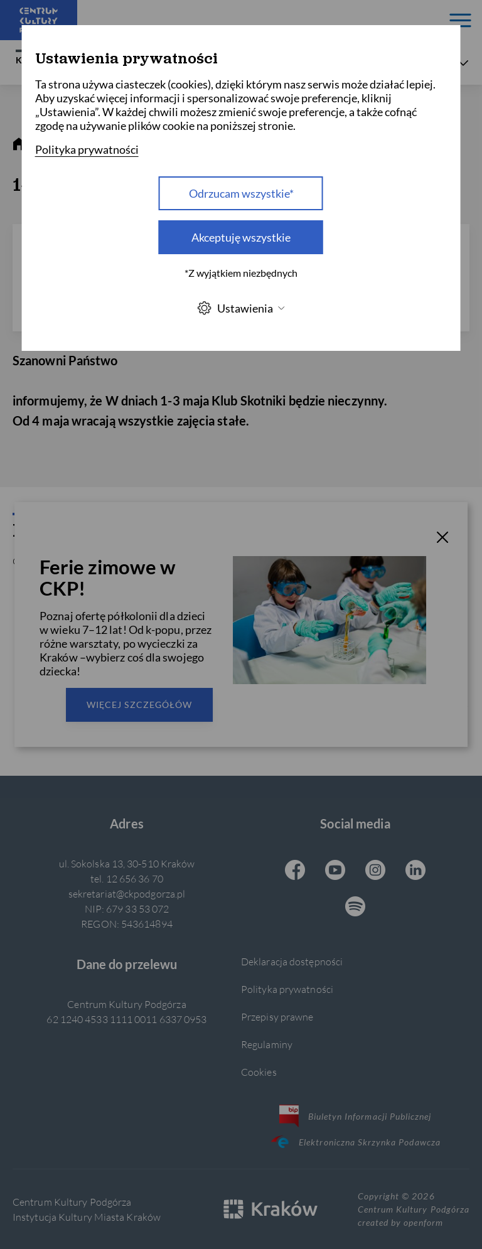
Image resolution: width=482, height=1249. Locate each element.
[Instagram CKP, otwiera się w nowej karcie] (375, 871)
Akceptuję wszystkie (241, 237)
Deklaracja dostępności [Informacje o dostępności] (292, 961)
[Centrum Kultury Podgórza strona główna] (38, 20)
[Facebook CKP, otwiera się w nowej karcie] (295, 871)
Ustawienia (241, 308)
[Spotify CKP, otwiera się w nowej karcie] (355, 908)
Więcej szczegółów (139, 704)
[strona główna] (19, 144)
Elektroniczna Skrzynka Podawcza (355, 1142)
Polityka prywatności (287, 989)
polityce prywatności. (318, 686)
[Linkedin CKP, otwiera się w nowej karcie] (415, 871)
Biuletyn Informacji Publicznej (355, 1116)
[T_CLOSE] (442, 539)
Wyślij (199, 610)
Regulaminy (266, 1044)
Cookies (259, 1072)
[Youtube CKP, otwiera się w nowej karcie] (335, 871)
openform (423, 1222)
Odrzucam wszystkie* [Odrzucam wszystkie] (241, 193)
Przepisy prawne (277, 1016)
